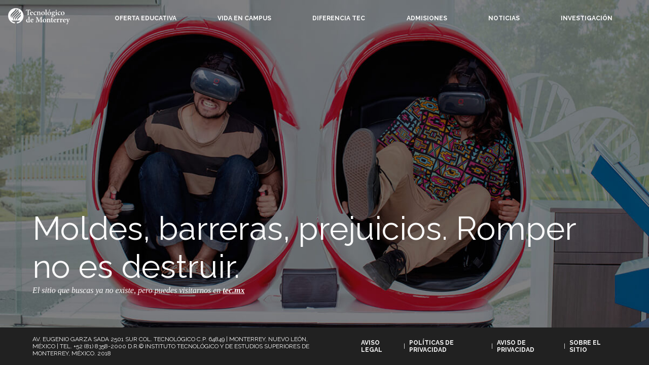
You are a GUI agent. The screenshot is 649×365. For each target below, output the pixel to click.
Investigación (586, 18)
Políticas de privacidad (431, 346)
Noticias (504, 18)
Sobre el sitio (585, 346)
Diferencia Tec (338, 18)
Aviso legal (371, 346)
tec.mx (233, 290)
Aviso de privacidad (515, 346)
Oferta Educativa (145, 18)
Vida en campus (244, 18)
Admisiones (427, 18)
